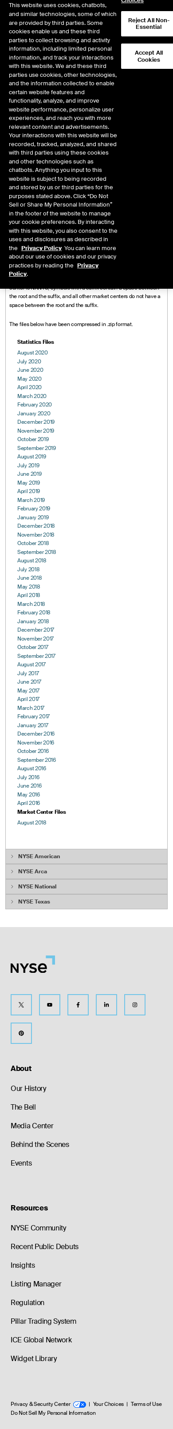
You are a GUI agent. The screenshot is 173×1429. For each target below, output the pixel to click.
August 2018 (32, 560)
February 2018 (34, 612)
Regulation (27, 1302)
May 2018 (28, 586)
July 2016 (28, 777)
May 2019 (28, 482)
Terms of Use (146, 1404)
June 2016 (29, 785)
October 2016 (32, 751)
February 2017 (33, 716)
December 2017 (35, 629)
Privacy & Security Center (48, 1404)
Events (21, 1163)
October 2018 (33, 543)
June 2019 (29, 474)
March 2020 (32, 396)
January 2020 (33, 413)
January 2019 (32, 517)
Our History (28, 1088)
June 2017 (29, 681)
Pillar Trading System (43, 1321)
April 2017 (28, 699)
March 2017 (30, 708)
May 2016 (28, 794)
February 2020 (34, 404)
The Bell (23, 1107)
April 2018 (28, 595)
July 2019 (28, 465)
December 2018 (36, 525)
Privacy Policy (41, 236)
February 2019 (33, 508)
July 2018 (28, 569)
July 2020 (29, 361)
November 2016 (35, 742)
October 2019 (32, 439)
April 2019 (28, 491)
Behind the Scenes (40, 1144)
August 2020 (32, 352)
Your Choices (108, 1404)
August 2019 (31, 456)
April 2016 (28, 803)
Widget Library (34, 1358)
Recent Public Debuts (45, 1246)
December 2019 (36, 422)
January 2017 (32, 725)
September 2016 (36, 760)
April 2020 (29, 387)
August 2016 (31, 768)
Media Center (32, 1125)
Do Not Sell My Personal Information (53, 1413)
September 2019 (36, 448)
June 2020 (30, 370)
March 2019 (31, 500)
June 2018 (29, 577)
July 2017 (28, 673)
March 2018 (31, 604)
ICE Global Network (41, 1340)
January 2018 (33, 621)
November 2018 (36, 534)
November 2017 (35, 638)
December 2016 (36, 733)
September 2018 (36, 552)
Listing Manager (36, 1284)
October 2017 (32, 647)
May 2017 (28, 690)
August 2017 (31, 664)
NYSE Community (38, 1228)
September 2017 (36, 656)
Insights (23, 1265)
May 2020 (29, 378)
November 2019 (35, 430)
